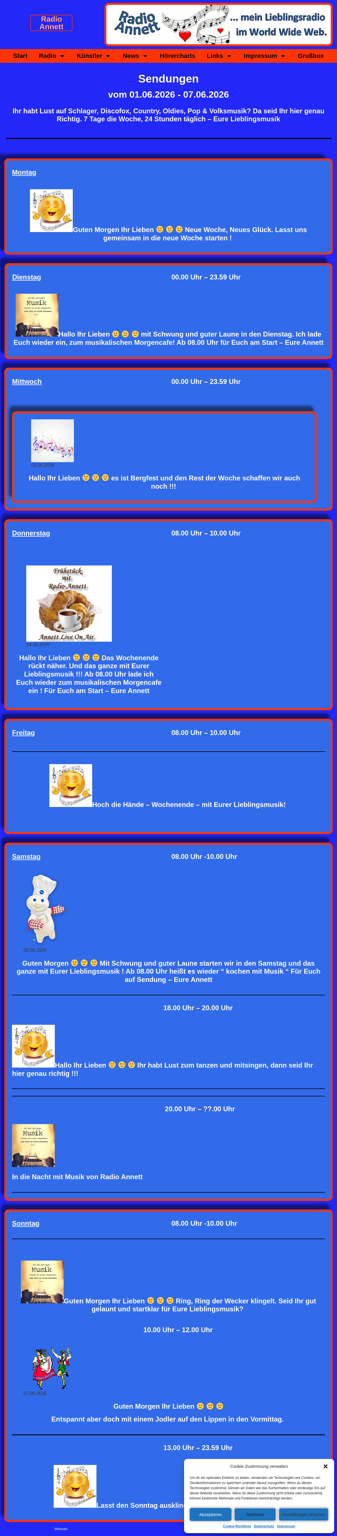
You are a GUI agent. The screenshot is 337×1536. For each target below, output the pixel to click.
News (135, 56)
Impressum (286, 1526)
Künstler (94, 56)
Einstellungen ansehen (303, 1514)
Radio (52, 56)
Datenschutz (264, 1526)
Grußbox (311, 55)
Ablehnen (255, 1514)
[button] (325, 1466)
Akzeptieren (210, 1514)
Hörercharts (177, 55)
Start (20, 55)
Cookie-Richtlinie (237, 1526)
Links (219, 56)
